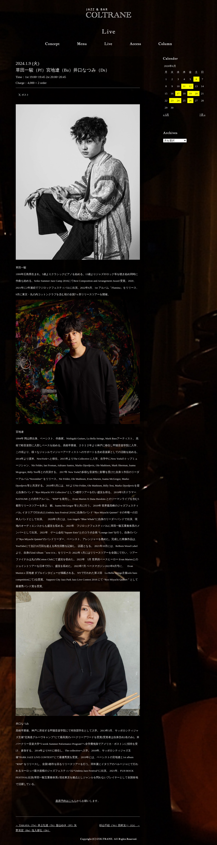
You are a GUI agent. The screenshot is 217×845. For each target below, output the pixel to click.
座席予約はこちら (66, 800)
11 (184, 86)
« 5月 (166, 114)
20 (196, 93)
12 (190, 86)
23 (172, 100)
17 (178, 93)
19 (190, 93)
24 (178, 100)
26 (190, 100)
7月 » (202, 114)
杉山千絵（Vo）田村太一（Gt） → (119, 825)
